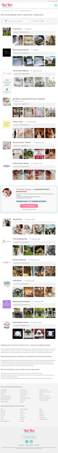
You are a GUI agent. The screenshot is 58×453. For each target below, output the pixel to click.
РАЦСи (21, 402)
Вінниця (3, 415)
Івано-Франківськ (5, 421)
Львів (2, 417)
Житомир (3, 411)
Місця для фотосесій (25, 398)
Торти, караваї (23, 394)
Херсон (22, 415)
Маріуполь (22, 417)
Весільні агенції (24, 392)
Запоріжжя (42, 417)
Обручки (41, 394)
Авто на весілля (43, 390)
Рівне (2, 419)
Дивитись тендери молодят (29, 209)
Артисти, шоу (23, 390)
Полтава (22, 421)
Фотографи (3, 390)
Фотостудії (22, 400)
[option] (17, 40)
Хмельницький (23, 409)
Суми (40, 409)
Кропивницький (43, 419)
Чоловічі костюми (43, 400)
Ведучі (2, 394)
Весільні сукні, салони (44, 392)
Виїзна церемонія (5, 399)
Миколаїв (22, 413)
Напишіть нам (53, 1)
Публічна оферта (29, 445)
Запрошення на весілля (45, 398)
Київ (2, 409)
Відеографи (4, 392)
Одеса (21, 411)
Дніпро (41, 413)
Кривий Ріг (42, 415)
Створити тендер (29, 206)
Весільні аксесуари (44, 396)
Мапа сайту (21, 445)
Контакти (37, 445)
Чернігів (3, 413)
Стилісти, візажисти (5, 396)
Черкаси (41, 411)
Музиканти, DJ (4, 401)
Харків (21, 419)
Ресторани (22, 396)
